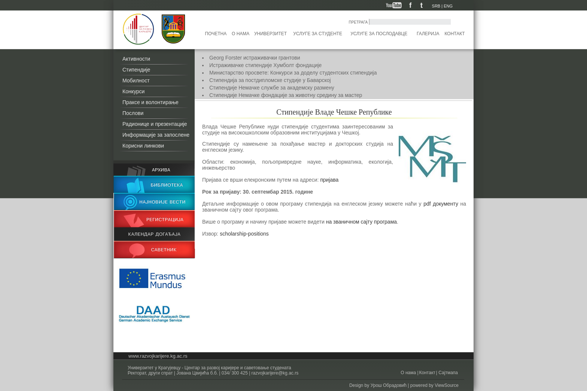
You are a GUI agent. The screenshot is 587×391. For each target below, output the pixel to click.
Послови (132, 113)
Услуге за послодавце (378, 33)
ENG (448, 6)
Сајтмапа (447, 372)
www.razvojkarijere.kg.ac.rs (158, 356)
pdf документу (440, 204)
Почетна (216, 33)
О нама (240, 33)
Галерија (428, 33)
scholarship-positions (244, 234)
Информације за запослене (155, 135)
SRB (436, 6)
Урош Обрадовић (389, 385)
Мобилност (136, 81)
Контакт (455, 33)
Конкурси (133, 91)
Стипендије (136, 70)
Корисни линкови (143, 146)
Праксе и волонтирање (150, 102)
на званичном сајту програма (361, 222)
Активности (136, 59)
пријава (329, 180)
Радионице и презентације (154, 124)
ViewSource (447, 385)
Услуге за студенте (317, 33)
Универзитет (270, 33)
